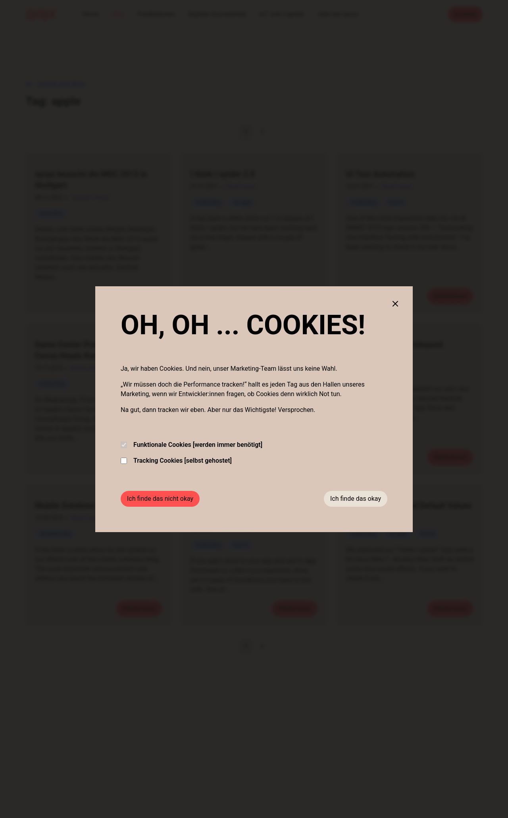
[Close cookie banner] (395, 303)
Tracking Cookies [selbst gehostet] (176, 460)
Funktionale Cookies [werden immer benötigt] (191, 444)
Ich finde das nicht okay (160, 498)
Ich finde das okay (355, 498)
